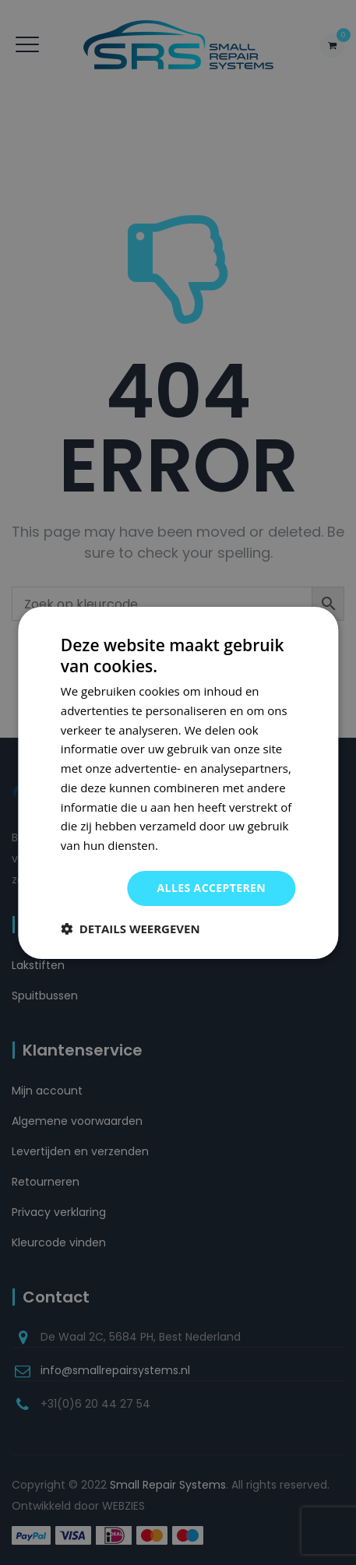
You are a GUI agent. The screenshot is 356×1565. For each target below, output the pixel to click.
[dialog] (178, 782)
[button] (130, 929)
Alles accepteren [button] (211, 887)
